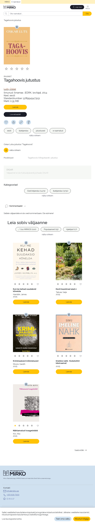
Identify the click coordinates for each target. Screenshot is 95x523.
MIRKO (7, 2)
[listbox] (35, 130)
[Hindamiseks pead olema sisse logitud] (13, 122)
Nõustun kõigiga (82, 519)
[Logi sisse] (77, 7)
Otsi (87, 14)
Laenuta (15, 107)
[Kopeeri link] (21, 122)
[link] (10, 89)
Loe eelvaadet (15, 114)
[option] (9, 130)
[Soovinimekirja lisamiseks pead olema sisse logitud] (6, 122)
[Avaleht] (9, 7)
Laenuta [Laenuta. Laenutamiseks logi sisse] (26, 293)
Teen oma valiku (63, 519)
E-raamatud (16, 2)
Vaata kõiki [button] (81, 441)
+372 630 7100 (11, 486)
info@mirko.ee (11, 482)
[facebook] (28, 122)
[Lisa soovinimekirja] (38, 275)
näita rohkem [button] (47, 226)
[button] (12, 146)
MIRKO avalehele (10, 503)
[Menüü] (88, 7)
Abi (4, 506)
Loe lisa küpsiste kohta (12, 519)
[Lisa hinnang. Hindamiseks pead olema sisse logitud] (16, 68)
